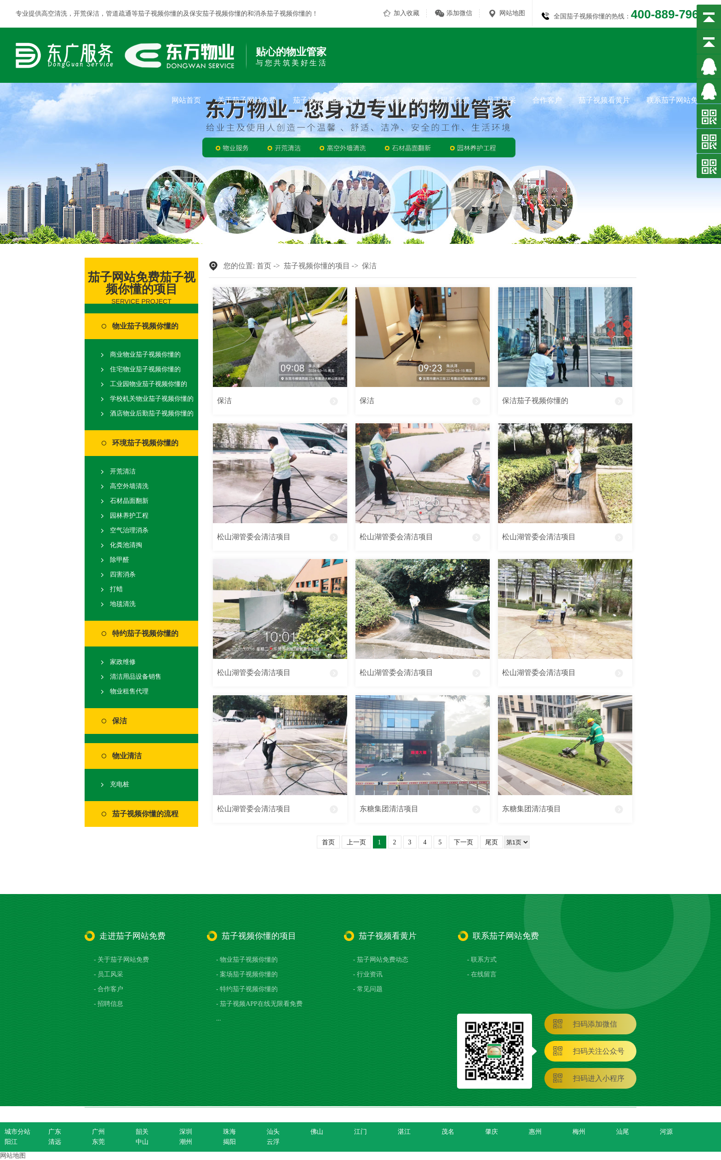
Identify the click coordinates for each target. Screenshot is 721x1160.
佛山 (316, 1131)
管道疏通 (119, 13)
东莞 (98, 1141)
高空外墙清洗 (129, 486)
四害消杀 (123, 574)
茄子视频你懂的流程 (145, 814)
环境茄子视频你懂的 (145, 443)
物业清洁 (127, 756)
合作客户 (547, 100)
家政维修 (123, 661)
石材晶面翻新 (129, 500)
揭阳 (229, 1141)
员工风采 (501, 100)
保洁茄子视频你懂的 (535, 400)
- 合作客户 (108, 989)
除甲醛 (119, 559)
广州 (98, 1131)
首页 (264, 266)
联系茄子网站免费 (676, 100)
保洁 (119, 721)
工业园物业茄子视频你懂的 (148, 384)
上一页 (356, 842)
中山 (142, 1141)
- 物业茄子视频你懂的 (247, 959)
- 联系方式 (482, 959)
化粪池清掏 (126, 545)
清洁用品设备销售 (135, 676)
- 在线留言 (482, 974)
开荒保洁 (86, 13)
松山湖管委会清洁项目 (254, 537)
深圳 (185, 1131)
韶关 (142, 1131)
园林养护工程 (129, 515)
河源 (666, 1131)
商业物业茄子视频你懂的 (145, 354)
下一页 (463, 842)
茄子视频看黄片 (604, 100)
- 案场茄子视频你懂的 (247, 974)
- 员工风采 (108, 974)
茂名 (447, 1131)
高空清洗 (54, 13)
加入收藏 (406, 13)
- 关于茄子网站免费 (121, 959)
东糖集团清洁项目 (389, 809)
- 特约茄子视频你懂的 (247, 989)
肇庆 (491, 1131)
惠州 (535, 1131)
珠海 (229, 1131)
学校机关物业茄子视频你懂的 (152, 398)
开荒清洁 (123, 471)
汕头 (273, 1131)
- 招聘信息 (108, 1003)
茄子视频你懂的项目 (326, 100)
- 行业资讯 (368, 974)
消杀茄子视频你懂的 (283, 13)
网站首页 (186, 100)
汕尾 (622, 1131)
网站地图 (512, 13)
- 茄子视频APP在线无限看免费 (259, 1003)
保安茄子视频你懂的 (218, 13)
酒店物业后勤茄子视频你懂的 (152, 413)
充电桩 (119, 784)
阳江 (11, 1141)
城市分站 (17, 1131)
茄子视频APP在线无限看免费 (423, 100)
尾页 (491, 842)
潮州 (185, 1141)
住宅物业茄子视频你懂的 (145, 369)
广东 (54, 1131)
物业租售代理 (129, 691)
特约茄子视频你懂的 (145, 633)
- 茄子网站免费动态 (380, 959)
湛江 (404, 1131)
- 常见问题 (368, 989)
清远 (54, 1141)
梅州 (578, 1131)
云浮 (273, 1141)
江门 (360, 1131)
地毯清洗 (123, 603)
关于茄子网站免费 (246, 100)
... (218, 1018)
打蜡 (116, 589)
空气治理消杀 (129, 530)
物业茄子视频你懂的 (145, 326)
